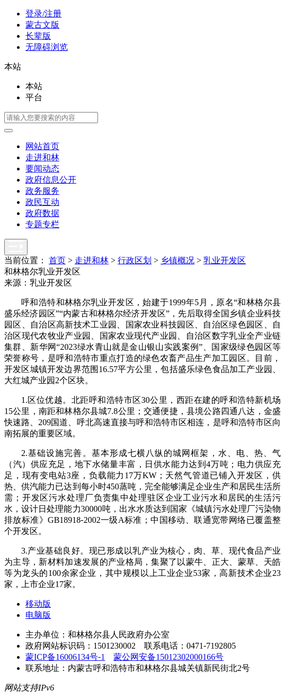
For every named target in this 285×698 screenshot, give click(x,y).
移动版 (38, 603)
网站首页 (42, 146)
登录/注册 (43, 13)
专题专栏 (42, 224)
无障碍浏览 (46, 46)
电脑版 (38, 614)
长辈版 (38, 35)
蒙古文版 (42, 24)
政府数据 (42, 213)
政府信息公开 (50, 179)
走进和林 (42, 157)
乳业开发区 (224, 260)
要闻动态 (42, 168)
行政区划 (135, 260)
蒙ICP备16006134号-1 (65, 656)
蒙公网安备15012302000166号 (168, 656)
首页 (57, 260)
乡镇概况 (177, 260)
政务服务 (42, 190)
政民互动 (42, 201)
